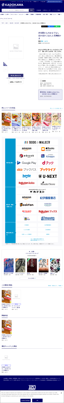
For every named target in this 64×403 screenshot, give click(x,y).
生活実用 (46, 14)
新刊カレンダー (46, 10)
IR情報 (10, 378)
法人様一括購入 (45, 378)
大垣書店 (26, 225)
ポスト (45, 26)
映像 (60, 14)
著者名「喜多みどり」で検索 (54, 285)
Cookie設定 (42, 380)
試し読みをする (16, 75)
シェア (51, 26)
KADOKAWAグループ (55, 378)
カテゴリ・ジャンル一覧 (17, 1)
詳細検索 (38, 10)
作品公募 (43, 1)
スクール (10, 18)
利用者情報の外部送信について (54, 380)
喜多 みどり (44, 41)
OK (37, 400)
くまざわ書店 (26, 229)
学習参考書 (39, 14)
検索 (31, 10)
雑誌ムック (53, 14)
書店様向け (38, 378)
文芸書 (2, 14)
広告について (21, 378)
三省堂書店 (47, 229)
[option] (7, 330)
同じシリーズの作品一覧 (55, 108)
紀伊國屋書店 (48, 225)
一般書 (27, 14)
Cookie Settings (25, 400)
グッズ (5, 18)
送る (58, 26)
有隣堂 (47, 234)
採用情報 (15, 378)
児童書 (32, 14)
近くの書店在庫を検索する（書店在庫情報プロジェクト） (37, 239)
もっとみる (31, 278)
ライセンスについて (29, 378)
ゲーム (1, 18)
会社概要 (6, 378)
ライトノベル (14, 14)
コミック (21, 14)
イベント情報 (56, 10)
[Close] (61, 393)
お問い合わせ (17, 380)
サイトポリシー (35, 380)
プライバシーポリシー (26, 380)
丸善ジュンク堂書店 (27, 234)
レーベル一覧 (28, 1)
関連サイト (36, 1)
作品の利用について (7, 380)
